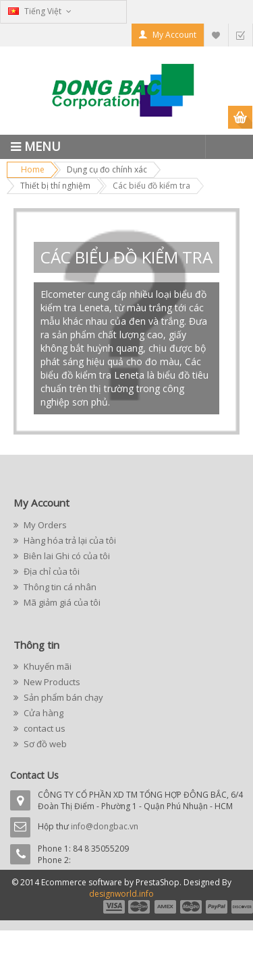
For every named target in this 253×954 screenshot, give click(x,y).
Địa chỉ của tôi (51, 571)
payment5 (216, 907)
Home (33, 169)
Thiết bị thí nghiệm (55, 185)
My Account (174, 35)
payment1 (113, 907)
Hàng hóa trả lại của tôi (69, 540)
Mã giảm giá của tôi (61, 602)
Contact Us (34, 775)
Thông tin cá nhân (59, 587)
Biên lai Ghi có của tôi (66, 556)
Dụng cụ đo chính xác (107, 169)
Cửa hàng (42, 713)
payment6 (241, 907)
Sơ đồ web (44, 744)
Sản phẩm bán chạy (62, 697)
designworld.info (121, 893)
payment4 (192, 907)
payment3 (166, 907)
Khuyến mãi (47, 666)
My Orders (44, 525)
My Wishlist (216, 35)
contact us (43, 728)
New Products (51, 682)
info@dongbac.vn (104, 826)
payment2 (140, 907)
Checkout (240, 35)
